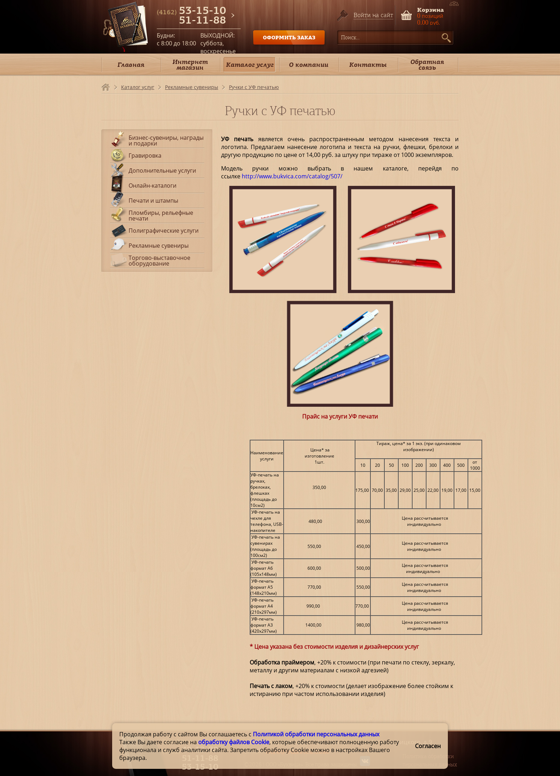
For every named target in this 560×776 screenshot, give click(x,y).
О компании (308, 64)
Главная (131, 64)
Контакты (368, 64)
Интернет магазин (190, 64)
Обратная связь (427, 64)
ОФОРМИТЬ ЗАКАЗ (289, 37)
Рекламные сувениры (191, 87)
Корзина (430, 9)
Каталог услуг (250, 64)
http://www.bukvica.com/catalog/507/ (292, 176)
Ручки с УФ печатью (254, 87)
